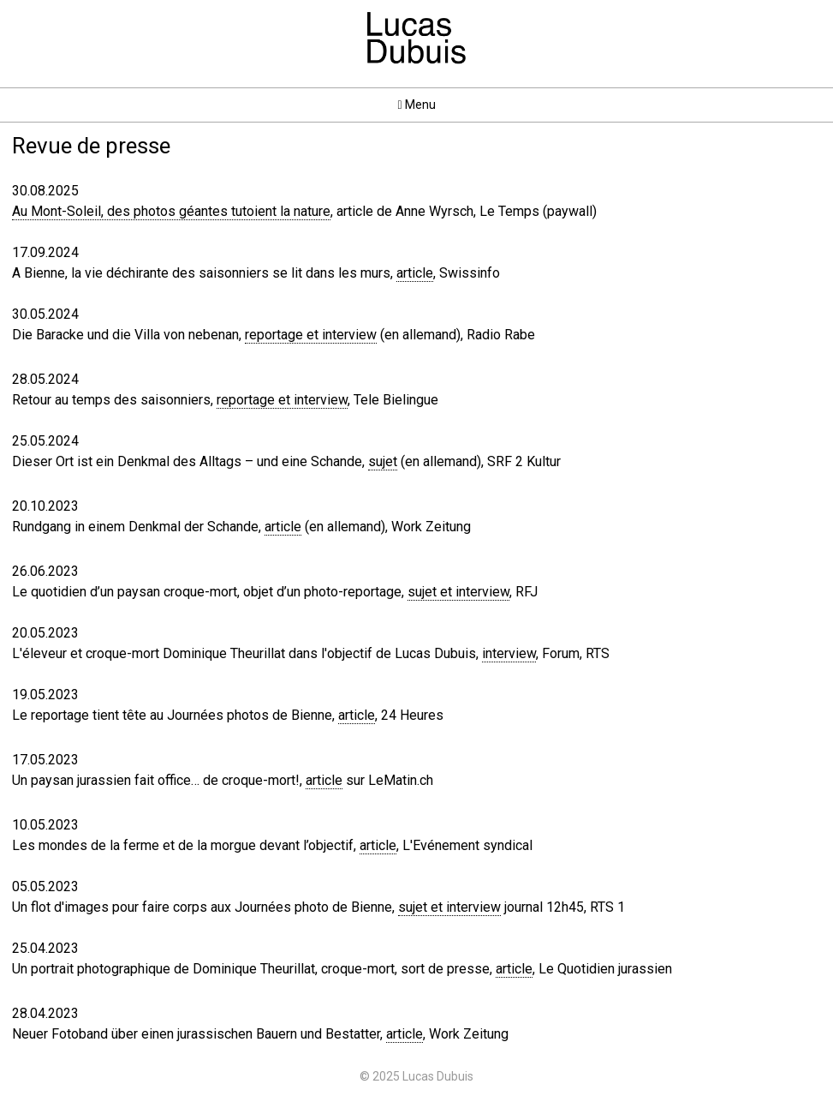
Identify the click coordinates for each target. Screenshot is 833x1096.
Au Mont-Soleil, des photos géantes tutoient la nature (171, 211)
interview (509, 653)
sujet (382, 461)
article (414, 273)
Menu (416, 104)
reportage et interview (311, 334)
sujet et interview (458, 592)
